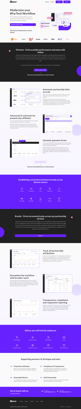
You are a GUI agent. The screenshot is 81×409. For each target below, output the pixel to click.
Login (37, 401)
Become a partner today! (17, 24)
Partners (47, 1)
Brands (52, 1)
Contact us (40, 235)
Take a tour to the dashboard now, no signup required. (21, 31)
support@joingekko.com (49, 391)
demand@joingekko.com (65, 391)
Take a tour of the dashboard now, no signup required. (40, 74)
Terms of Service (68, 406)
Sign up (42, 401)
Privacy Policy (62, 406)
